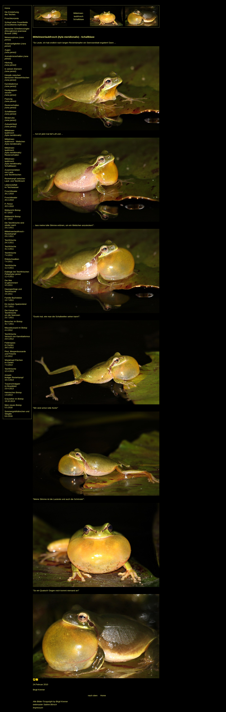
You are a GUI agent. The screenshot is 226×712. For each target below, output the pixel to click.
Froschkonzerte (12, 18)
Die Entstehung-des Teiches (12, 13)
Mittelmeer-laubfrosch (13, 132)
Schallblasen (10, 112)
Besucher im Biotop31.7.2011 (13, 322)
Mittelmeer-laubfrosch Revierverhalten (13, 151)
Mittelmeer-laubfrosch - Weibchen (15, 141)
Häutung (10, 63)
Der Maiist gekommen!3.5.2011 (11, 282)
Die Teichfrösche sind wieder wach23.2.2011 (14, 225)
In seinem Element (13, 70)
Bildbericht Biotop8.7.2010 (13, 211)
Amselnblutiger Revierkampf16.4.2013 (14, 377)
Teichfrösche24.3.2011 (10, 241)
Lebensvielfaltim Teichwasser (12, 186)
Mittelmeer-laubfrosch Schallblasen (13, 162)
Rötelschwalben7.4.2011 (12, 260)
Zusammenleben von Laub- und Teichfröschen (13, 172)
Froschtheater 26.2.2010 (11, 192)
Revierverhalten (12, 106)
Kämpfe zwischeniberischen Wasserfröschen (17, 77)
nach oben (93, 695)
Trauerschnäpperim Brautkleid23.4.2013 (12, 386)
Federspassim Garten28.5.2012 (10, 345)
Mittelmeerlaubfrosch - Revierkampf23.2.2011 (15, 233)
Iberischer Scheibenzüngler (17, 31)
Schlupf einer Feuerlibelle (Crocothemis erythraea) (16, 23)
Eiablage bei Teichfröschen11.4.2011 (17, 274)
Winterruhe (10, 119)
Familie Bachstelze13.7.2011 (13, 299)
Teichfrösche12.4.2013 (10, 370)
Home (7, 8)
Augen (10, 51)
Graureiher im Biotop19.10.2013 (14, 400)
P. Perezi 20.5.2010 (9, 205)
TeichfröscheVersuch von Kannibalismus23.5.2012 (17, 336)
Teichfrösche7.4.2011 (10, 254)
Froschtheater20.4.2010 (11, 198)
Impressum (38, 707)
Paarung (10, 100)
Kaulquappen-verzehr (11, 92)
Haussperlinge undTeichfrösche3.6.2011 (13, 291)
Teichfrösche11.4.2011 (10, 266)
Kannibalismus (11, 85)
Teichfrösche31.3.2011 (10, 247)
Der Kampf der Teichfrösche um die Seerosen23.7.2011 (12, 314)
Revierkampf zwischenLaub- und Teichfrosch (15, 179)
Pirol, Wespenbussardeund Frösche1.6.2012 (15, 353)
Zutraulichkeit (11, 125)
